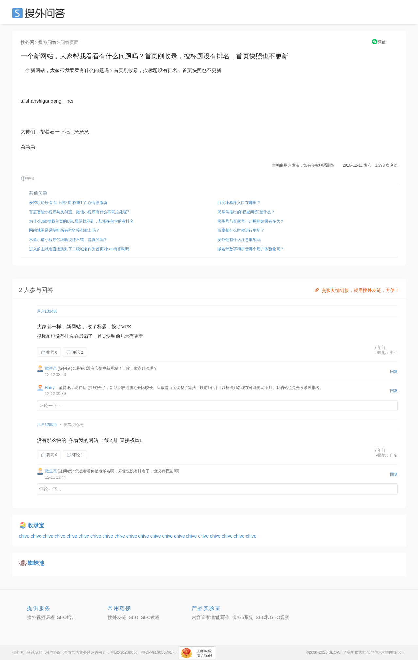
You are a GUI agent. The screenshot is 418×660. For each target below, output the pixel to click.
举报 (27, 178)
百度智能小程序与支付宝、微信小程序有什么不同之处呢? (79, 212)
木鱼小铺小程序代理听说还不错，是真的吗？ (68, 240)
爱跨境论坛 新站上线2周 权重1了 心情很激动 (68, 202)
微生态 (51, 368)
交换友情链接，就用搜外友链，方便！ (356, 290)
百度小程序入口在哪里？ (239, 202)
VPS (126, 326)
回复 (394, 371)
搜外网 (27, 42)
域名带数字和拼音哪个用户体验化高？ (250, 249)
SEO (40, 13)
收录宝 (36, 525)
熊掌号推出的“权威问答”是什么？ (246, 212)
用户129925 (47, 424)
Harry (50, 387)
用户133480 (47, 311)
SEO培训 (66, 617)
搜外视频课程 (41, 617)
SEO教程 (150, 617)
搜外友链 (117, 617)
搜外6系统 (242, 617)
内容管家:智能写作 (211, 617)
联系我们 (34, 652)
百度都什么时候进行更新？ (241, 230)
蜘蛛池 (36, 563)
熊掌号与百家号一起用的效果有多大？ (250, 221)
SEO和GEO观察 (272, 617)
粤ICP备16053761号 (158, 652)
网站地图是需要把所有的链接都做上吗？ (64, 230)
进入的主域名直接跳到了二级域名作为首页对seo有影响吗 (79, 249)
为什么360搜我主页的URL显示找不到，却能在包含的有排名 (81, 221)
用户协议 (53, 652)
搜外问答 (47, 42)
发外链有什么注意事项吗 (239, 240)
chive (25, 536)
